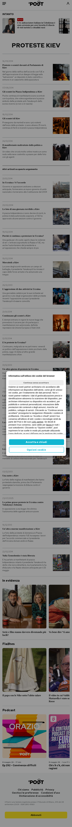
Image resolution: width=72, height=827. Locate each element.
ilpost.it (49, 425)
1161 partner (37, 422)
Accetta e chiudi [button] (36, 442)
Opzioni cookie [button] (36, 449)
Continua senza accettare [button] (36, 383)
